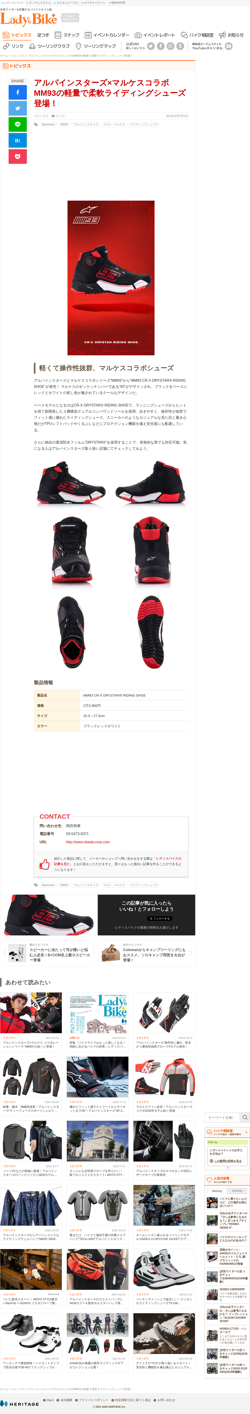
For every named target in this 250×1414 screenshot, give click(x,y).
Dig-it (50, 1400)
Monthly (237, 1190)
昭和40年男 (118, 2)
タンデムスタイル (40, 2)
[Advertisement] (111, 774)
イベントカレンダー (111, 35)
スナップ (71, 35)
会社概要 (66, 1400)
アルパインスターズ (85, 124)
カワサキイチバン (95, 2)
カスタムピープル (67, 2)
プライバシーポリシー (93, 1400)
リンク (17, 46)
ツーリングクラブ (53, 46)
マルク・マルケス (114, 124)
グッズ (60, 116)
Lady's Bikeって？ (70, 17)
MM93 (64, 124)
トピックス (21, 35)
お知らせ (235, 35)
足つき (43, 35)
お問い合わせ (166, 1400)
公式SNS (135, 46)
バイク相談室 (201, 35)
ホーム (4, 55)
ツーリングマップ (99, 46)
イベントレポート (159, 35)
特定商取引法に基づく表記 (133, 1400)
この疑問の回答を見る (228, 1161)
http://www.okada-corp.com (88, 842)
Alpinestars (48, 124)
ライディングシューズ (144, 124)
